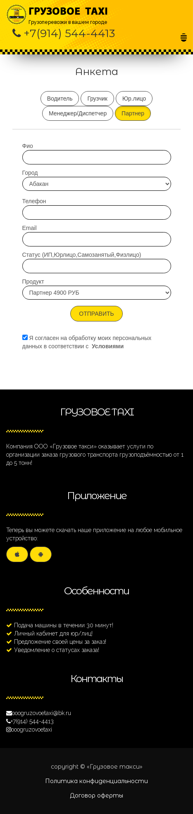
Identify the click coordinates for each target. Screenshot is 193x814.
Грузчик (97, 98)
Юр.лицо (134, 98)
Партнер (133, 113)
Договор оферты (96, 795)
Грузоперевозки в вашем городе (69, 11)
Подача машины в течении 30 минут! (63, 625)
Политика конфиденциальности (96, 781)
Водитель (60, 98)
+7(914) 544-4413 (69, 33)
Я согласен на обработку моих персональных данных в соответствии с (87, 342)
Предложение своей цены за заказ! (60, 641)
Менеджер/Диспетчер (78, 113)
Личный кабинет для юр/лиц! (53, 633)
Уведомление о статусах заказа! (56, 650)
